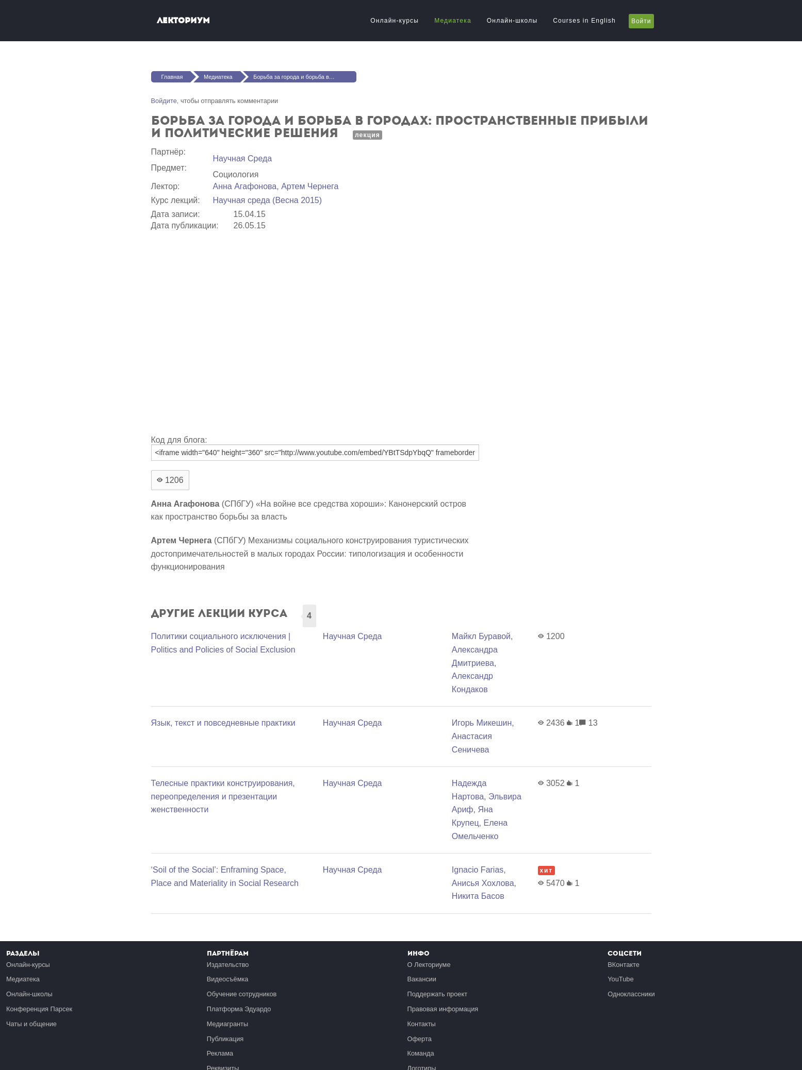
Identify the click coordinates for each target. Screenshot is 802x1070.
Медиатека (452, 20)
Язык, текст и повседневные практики (223, 722)
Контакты (421, 1024)
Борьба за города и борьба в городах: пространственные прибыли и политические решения (304, 77)
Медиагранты (227, 1024)
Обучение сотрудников (242, 994)
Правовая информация (443, 1009)
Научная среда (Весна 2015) (267, 200)
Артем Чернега (309, 186)
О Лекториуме (429, 964)
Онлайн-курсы (394, 20)
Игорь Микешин (482, 722)
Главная (172, 77)
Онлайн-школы (512, 20)
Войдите (164, 101)
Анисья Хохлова (483, 883)
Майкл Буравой (481, 636)
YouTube (620, 979)
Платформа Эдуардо (239, 1009)
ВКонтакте (624, 964)
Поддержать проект (437, 994)
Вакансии (421, 979)
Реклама (220, 1053)
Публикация (225, 1039)
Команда (420, 1053)
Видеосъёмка (228, 979)
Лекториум (183, 20)
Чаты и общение (31, 1024)
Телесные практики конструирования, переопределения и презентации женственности (223, 796)
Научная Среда (242, 158)
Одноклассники (631, 994)
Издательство (228, 964)
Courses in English (584, 20)
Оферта (419, 1039)
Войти (641, 21)
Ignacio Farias (478, 869)
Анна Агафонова (245, 186)
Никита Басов (478, 896)
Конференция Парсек (39, 1009)
